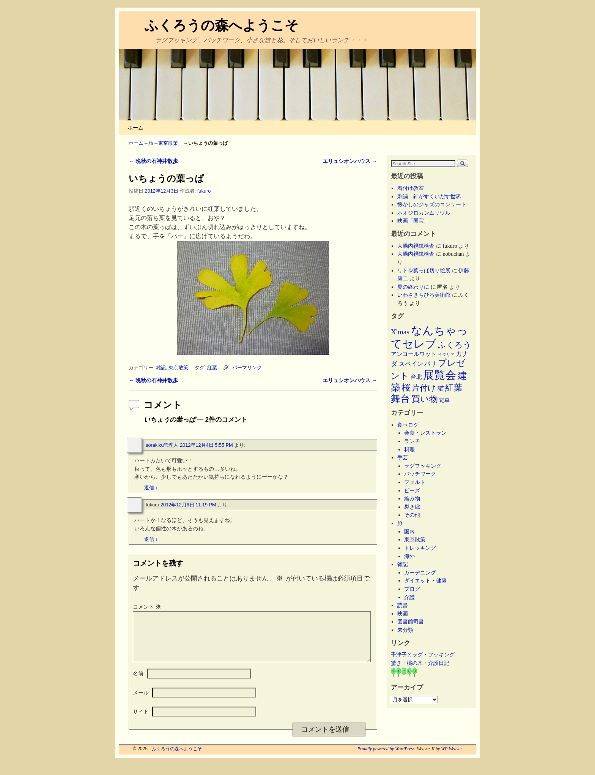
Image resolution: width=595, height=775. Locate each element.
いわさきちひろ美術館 (423, 295)
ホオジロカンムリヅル (423, 213)
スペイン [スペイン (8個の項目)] (411, 364)
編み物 (412, 498)
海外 (409, 556)
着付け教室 (410, 188)
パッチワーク (422, 474)
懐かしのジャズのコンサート (431, 204)
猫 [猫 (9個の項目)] (441, 388)
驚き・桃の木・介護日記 (420, 663)
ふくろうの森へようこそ (222, 25)
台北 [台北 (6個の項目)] (416, 377)
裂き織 (412, 507)
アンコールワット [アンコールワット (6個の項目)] (413, 354)
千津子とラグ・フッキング (423, 655)
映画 (402, 614)
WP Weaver (451, 758)
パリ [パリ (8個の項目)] (430, 364)
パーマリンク (247, 367)
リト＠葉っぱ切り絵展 (423, 270)
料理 (409, 449)
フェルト (414, 482)
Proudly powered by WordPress (386, 758)
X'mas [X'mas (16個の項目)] (400, 332)
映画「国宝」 (413, 221)
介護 (409, 597)
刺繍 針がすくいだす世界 (429, 196)
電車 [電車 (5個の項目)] (444, 400)
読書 (402, 605)
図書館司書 (410, 621)
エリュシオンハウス (350, 161)
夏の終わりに (413, 287)
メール (141, 702)
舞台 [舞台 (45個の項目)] (400, 399)
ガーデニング (420, 572)
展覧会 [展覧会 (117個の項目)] (439, 375)
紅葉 (212, 367)
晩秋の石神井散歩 (153, 161)
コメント (147, 607)
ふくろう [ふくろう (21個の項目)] (454, 345)
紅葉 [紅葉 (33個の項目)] (454, 387)
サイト (141, 721)
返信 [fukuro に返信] (151, 539)
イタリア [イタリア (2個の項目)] (446, 355)
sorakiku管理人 (162, 445)
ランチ (412, 441)
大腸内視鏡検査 (415, 246)
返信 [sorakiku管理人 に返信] (151, 487)
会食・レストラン (425, 433)
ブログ (412, 589)
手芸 (402, 457)
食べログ (408, 425)
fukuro (204, 191)
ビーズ (412, 490)
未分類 (405, 630)
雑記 (161, 367)
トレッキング (420, 548)
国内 (409, 531)
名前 (138, 683)
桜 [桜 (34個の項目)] (406, 387)
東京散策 (170, 143)
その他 (412, 515)
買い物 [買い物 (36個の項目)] (424, 399)
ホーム (135, 128)
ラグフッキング (422, 466)
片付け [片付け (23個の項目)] (424, 387)
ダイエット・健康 (425, 580)
